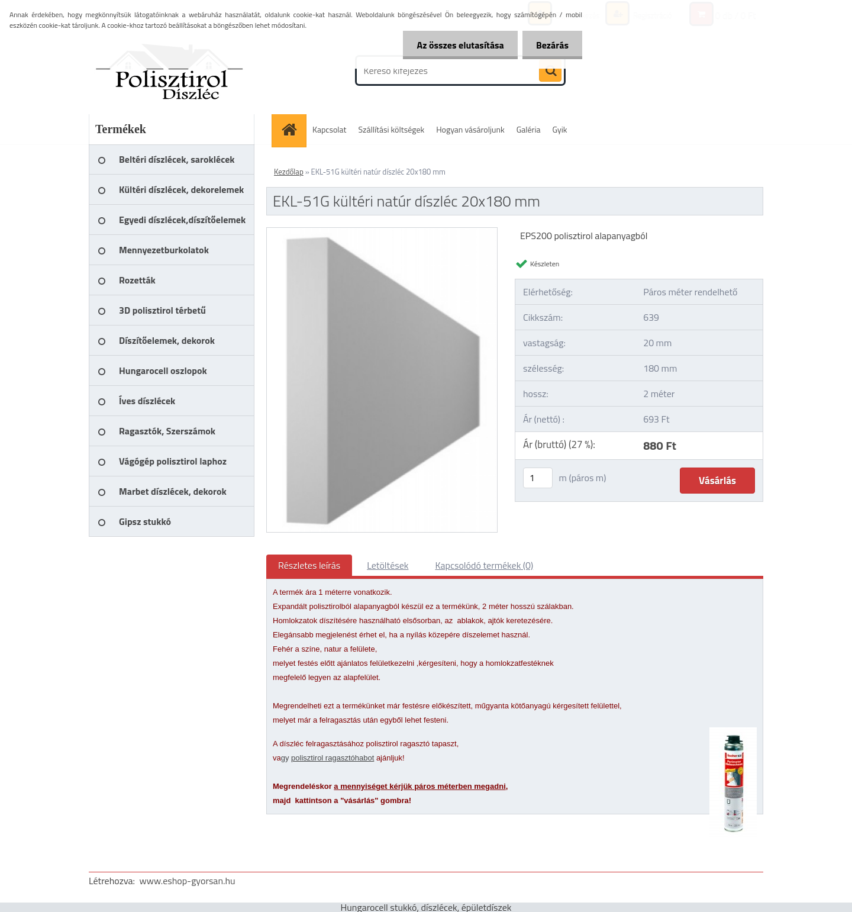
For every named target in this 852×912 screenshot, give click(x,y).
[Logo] (170, 70)
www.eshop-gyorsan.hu (187, 881)
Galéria (529, 129)
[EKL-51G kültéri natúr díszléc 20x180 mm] (382, 232)
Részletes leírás (309, 565)
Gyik (560, 129)
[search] (550, 71)
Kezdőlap (289, 172)
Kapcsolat (329, 129)
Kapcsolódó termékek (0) (484, 565)
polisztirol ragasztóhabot (332, 757)
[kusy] (538, 478)
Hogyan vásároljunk (470, 129)
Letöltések (387, 565)
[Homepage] (292, 129)
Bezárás (551, 45)
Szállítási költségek (392, 129)
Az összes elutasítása (457, 45)
